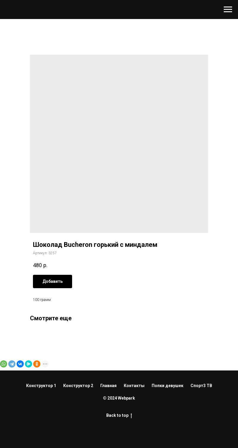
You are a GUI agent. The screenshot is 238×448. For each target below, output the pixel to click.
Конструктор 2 (78, 385)
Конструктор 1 (41, 385)
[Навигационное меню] (228, 9)
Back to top (119, 415)
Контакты (134, 385)
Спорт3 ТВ (201, 385)
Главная (108, 385)
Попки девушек (167, 385)
